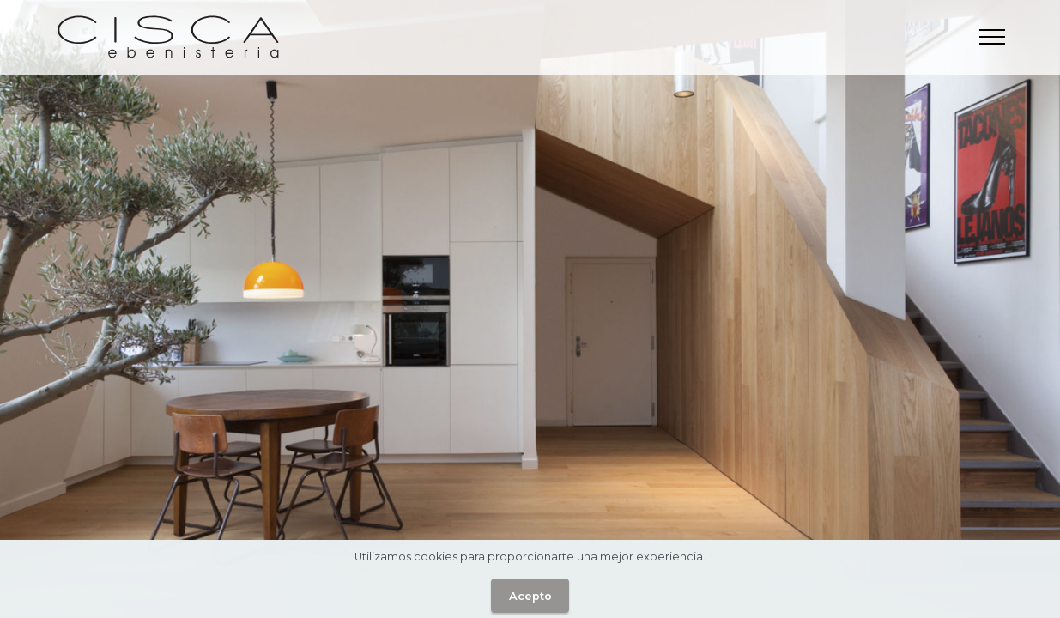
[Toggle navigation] (992, 36)
